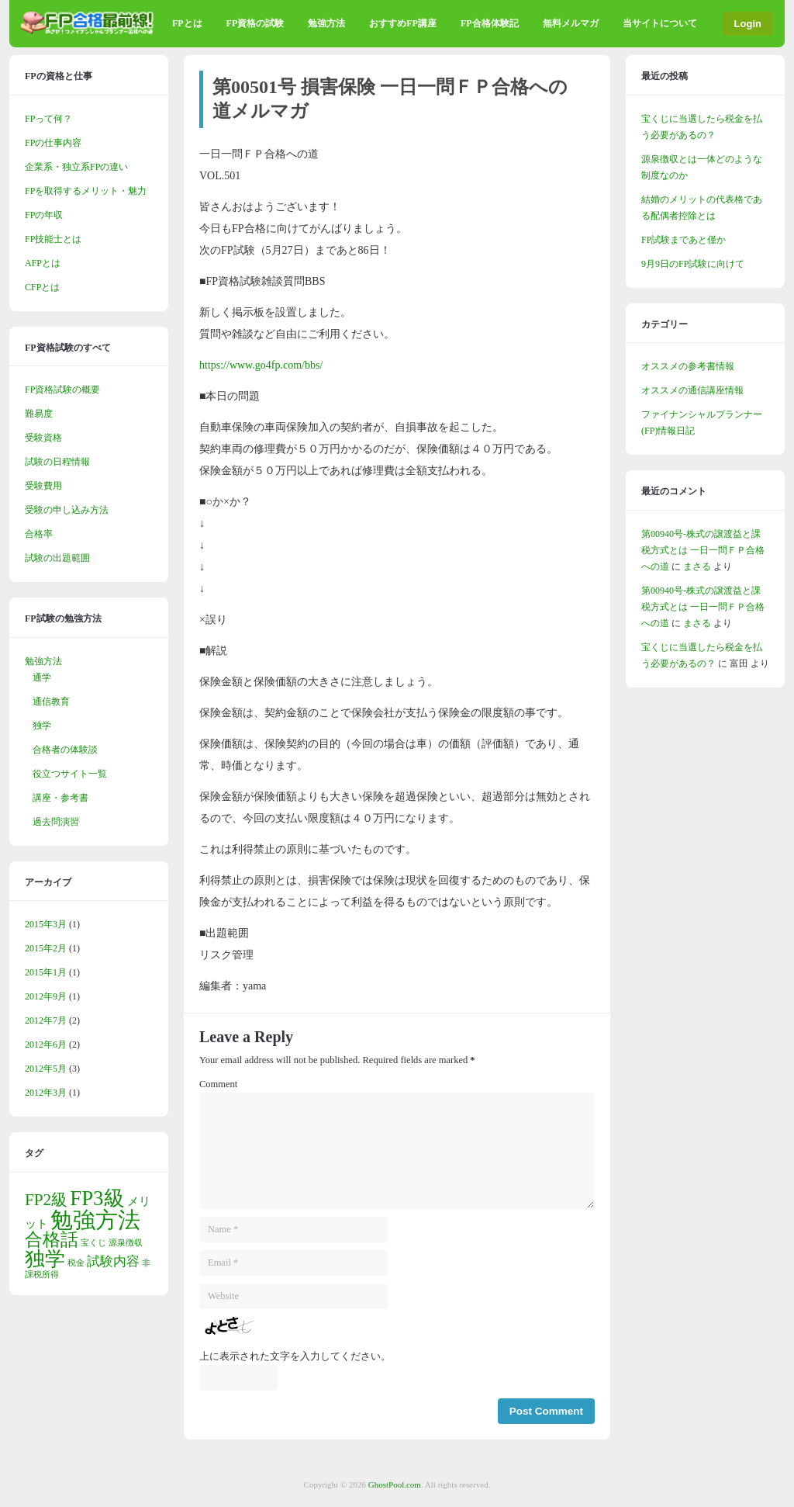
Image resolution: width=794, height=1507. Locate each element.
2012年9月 (46, 996)
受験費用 (43, 485)
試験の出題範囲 (57, 558)
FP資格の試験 (255, 23)
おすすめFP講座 (403, 23)
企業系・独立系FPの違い (76, 166)
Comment (218, 1084)
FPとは (187, 23)
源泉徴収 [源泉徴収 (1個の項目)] (126, 1243)
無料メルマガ (571, 23)
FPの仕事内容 (53, 142)
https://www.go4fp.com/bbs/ (261, 365)
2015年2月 (46, 948)
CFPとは (42, 287)
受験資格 (43, 437)
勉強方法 (326, 23)
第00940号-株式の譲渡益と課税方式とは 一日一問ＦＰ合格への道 (703, 550)
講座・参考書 (60, 797)
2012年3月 (46, 1092)
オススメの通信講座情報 (692, 390)
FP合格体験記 (490, 23)
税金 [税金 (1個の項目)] (76, 1263)
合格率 (39, 533)
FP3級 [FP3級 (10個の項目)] (97, 1198)
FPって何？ (48, 118)
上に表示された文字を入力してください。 (295, 1356)
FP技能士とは (53, 239)
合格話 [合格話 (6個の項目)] (51, 1239)
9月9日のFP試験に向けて (692, 263)
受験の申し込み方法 (67, 509)
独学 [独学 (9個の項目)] (45, 1259)
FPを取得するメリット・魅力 (86, 190)
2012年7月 (46, 1020)
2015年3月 (46, 924)
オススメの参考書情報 (687, 366)
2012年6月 (46, 1044)
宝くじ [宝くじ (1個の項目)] (93, 1243)
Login (747, 23)
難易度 (39, 413)
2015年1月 (46, 972)
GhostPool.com (394, 1484)
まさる (697, 566)
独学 (42, 725)
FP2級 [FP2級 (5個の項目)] (46, 1199)
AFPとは (42, 263)
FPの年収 (44, 215)
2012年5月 (46, 1068)
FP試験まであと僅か (683, 239)
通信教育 (51, 701)
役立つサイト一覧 (70, 773)
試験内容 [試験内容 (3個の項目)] (113, 1261)
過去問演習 (56, 821)
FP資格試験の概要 (62, 389)
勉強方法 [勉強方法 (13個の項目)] (95, 1219)
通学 (42, 677)
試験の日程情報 (57, 461)
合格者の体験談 (65, 749)
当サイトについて (660, 23)
